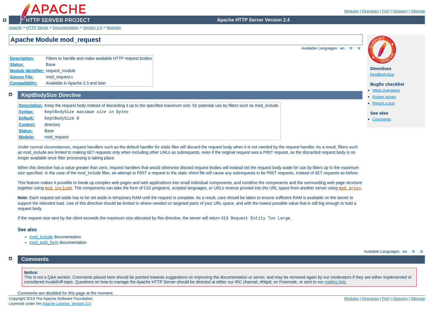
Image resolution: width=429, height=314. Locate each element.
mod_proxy (350, 188)
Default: (26, 118)
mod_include (58, 188)
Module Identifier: (27, 70)
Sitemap (418, 11)
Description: (22, 58)
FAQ (386, 11)
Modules (351, 11)
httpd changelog (386, 90)
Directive (70, 95)
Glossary (400, 11)
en (342, 48)
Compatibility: (23, 83)
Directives (370, 11)
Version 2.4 (92, 27)
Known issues (384, 97)
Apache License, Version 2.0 (66, 303)
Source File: (22, 77)
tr (359, 48)
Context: (27, 124)
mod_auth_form (43, 242)
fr (351, 48)
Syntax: (26, 111)
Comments (381, 119)
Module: (27, 137)
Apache (15, 27)
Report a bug (383, 103)
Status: (17, 64)
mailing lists (335, 282)
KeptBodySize (382, 74)
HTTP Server (37, 27)
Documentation (65, 27)
